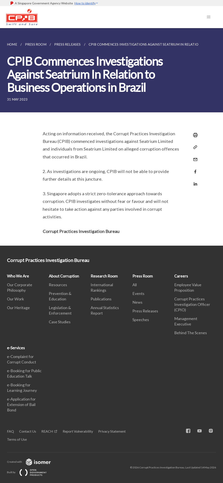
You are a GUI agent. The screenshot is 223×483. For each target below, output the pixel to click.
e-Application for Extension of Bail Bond (21, 404)
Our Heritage (18, 307)
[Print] (194, 135)
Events (138, 293)
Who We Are (18, 276)
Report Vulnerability (78, 431)
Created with (32, 461)
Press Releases (145, 310)
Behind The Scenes (190, 332)
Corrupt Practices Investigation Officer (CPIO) (192, 304)
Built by (30, 472)
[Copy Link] (194, 147)
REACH (47, 431)
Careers (181, 276)
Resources (58, 284)
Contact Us (27, 431)
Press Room (142, 276)
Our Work (15, 298)
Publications (101, 298)
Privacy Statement (112, 431)
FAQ (10, 431)
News (137, 302)
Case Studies (60, 321)
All (134, 284)
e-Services (16, 347)
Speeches (140, 319)
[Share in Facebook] (194, 169)
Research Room (104, 276)
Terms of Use (17, 439)
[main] (111, 137)
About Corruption (64, 276)
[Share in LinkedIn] (194, 181)
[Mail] (194, 157)
